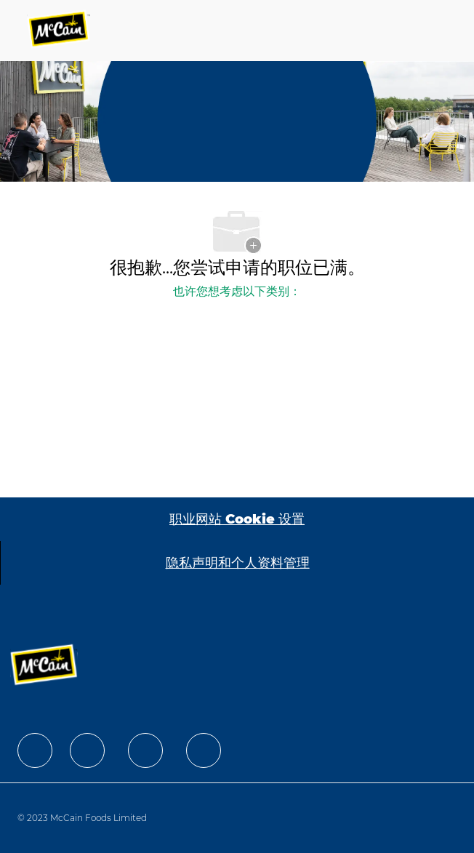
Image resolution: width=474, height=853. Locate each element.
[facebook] (34, 750)
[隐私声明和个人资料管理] (237, 563)
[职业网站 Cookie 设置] (237, 519)
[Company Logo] (59, 30)
